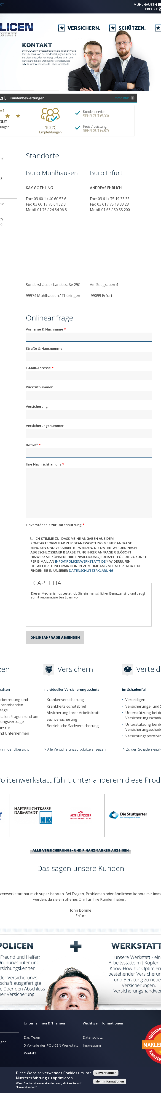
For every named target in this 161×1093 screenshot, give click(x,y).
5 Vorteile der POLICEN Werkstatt (51, 1045)
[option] (33, 815)
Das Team (32, 1037)
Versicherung (37, 406)
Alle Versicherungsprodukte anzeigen (76, 749)
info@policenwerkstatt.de (81, 561)
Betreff (33, 445)
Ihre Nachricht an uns (45, 464)
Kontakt (30, 1053)
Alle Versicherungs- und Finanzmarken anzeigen (80, 850)
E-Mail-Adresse (40, 368)
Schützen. (127, 30)
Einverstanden (105, 1072)
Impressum (92, 1045)
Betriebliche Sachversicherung (73, 725)
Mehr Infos (124, 97)
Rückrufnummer (39, 387)
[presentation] (65, 613)
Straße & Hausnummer (45, 348)
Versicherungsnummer (45, 425)
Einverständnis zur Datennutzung (55, 525)
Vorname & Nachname (46, 329)
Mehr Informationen (109, 1081)
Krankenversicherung (65, 699)
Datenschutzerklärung (91, 570)
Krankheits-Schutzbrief (66, 706)
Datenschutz (93, 1037)
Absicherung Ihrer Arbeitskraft (73, 712)
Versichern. (79, 30)
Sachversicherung (62, 719)
